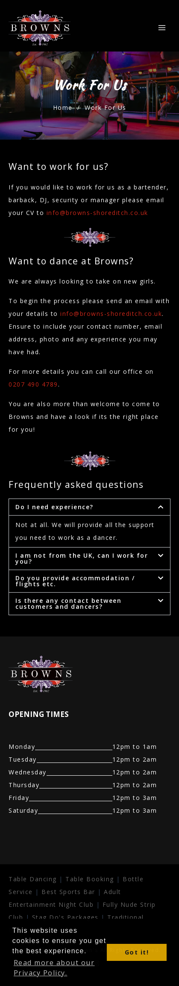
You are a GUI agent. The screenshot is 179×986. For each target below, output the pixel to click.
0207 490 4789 (33, 384)
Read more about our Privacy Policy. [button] (54, 967)
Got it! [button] (137, 952)
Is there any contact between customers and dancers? (68, 603)
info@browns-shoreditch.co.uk (97, 213)
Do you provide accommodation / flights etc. (75, 581)
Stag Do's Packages (66, 917)
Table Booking (89, 879)
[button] (89, 507)
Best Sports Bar (68, 892)
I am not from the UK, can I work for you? (81, 558)
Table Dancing (33, 879)
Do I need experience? (54, 507)
